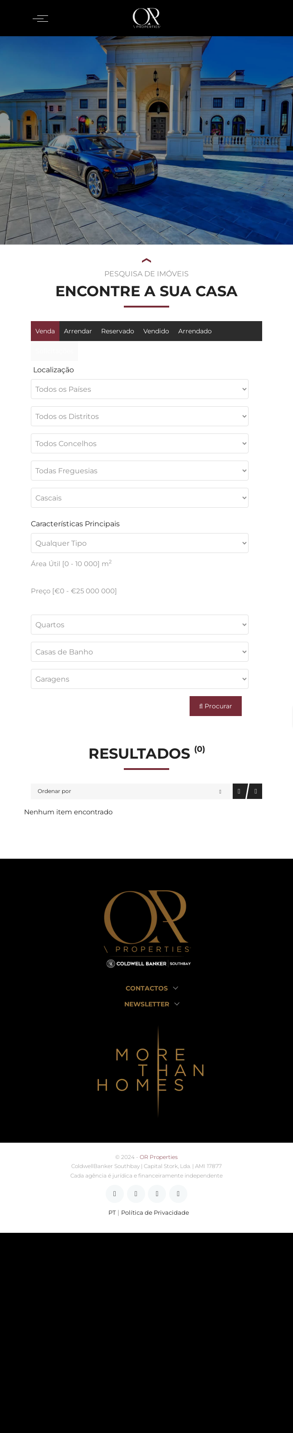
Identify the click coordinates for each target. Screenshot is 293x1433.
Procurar (215, 706)
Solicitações (54, 351)
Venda (45, 331)
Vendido (156, 331)
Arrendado (195, 331)
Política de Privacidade (155, 1212)
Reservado (117, 331)
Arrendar (78, 331)
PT (112, 1212)
